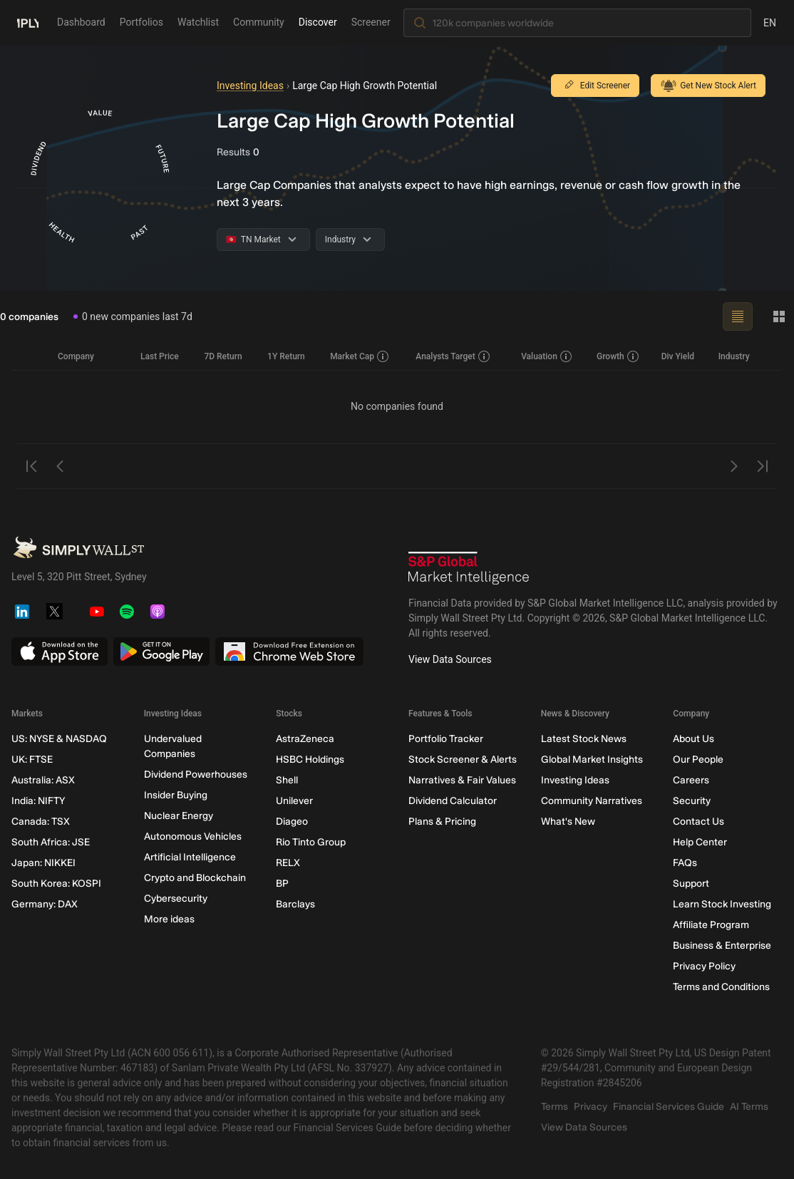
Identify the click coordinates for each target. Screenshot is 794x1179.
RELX (288, 863)
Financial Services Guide (668, 1107)
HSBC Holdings (310, 759)
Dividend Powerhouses (195, 774)
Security (692, 801)
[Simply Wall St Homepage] (27, 22)
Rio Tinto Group (311, 842)
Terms (554, 1107)
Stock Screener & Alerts (462, 759)
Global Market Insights (592, 759)
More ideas (169, 919)
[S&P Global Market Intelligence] (469, 568)
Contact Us (698, 821)
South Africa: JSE (50, 842)
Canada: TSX (40, 821)
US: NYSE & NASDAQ (59, 739)
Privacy (590, 1107)
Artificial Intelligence (190, 857)
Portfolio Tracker (445, 739)
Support (691, 883)
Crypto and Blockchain (195, 878)
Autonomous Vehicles (193, 836)
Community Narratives (591, 801)
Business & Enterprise (722, 945)
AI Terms (749, 1107)
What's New (568, 821)
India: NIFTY (38, 801)
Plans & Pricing (442, 821)
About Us (693, 739)
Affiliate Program (711, 925)
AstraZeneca (305, 739)
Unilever (294, 801)
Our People (698, 759)
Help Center (700, 842)
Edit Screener (595, 85)
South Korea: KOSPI (56, 883)
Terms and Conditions (721, 987)
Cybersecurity (175, 898)
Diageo (292, 821)
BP (282, 883)
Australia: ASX (43, 780)
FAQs (685, 863)
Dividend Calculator (452, 801)
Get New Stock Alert (708, 85)
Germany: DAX (44, 904)
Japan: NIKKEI (43, 863)
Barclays (295, 904)
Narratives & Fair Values (462, 780)
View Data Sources (450, 659)
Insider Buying (175, 795)
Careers (691, 780)
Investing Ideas (250, 85)
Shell (287, 780)
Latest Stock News (584, 739)
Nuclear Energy (178, 816)
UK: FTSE (32, 759)
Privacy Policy (704, 966)
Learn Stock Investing (722, 904)
